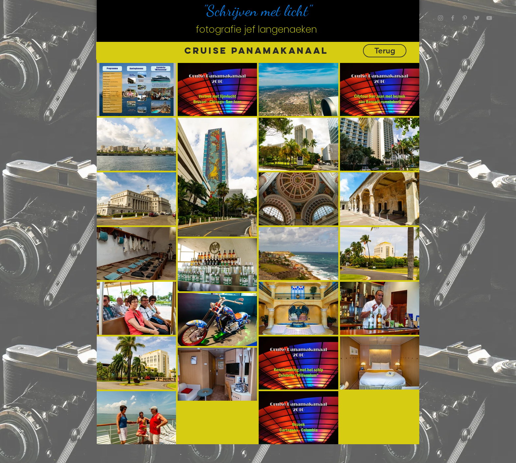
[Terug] (384, 50)
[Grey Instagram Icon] (440, 17)
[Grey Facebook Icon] (452, 17)
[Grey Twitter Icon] (477, 17)
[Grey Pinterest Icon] (464, 17)
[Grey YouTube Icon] (489, 17)
